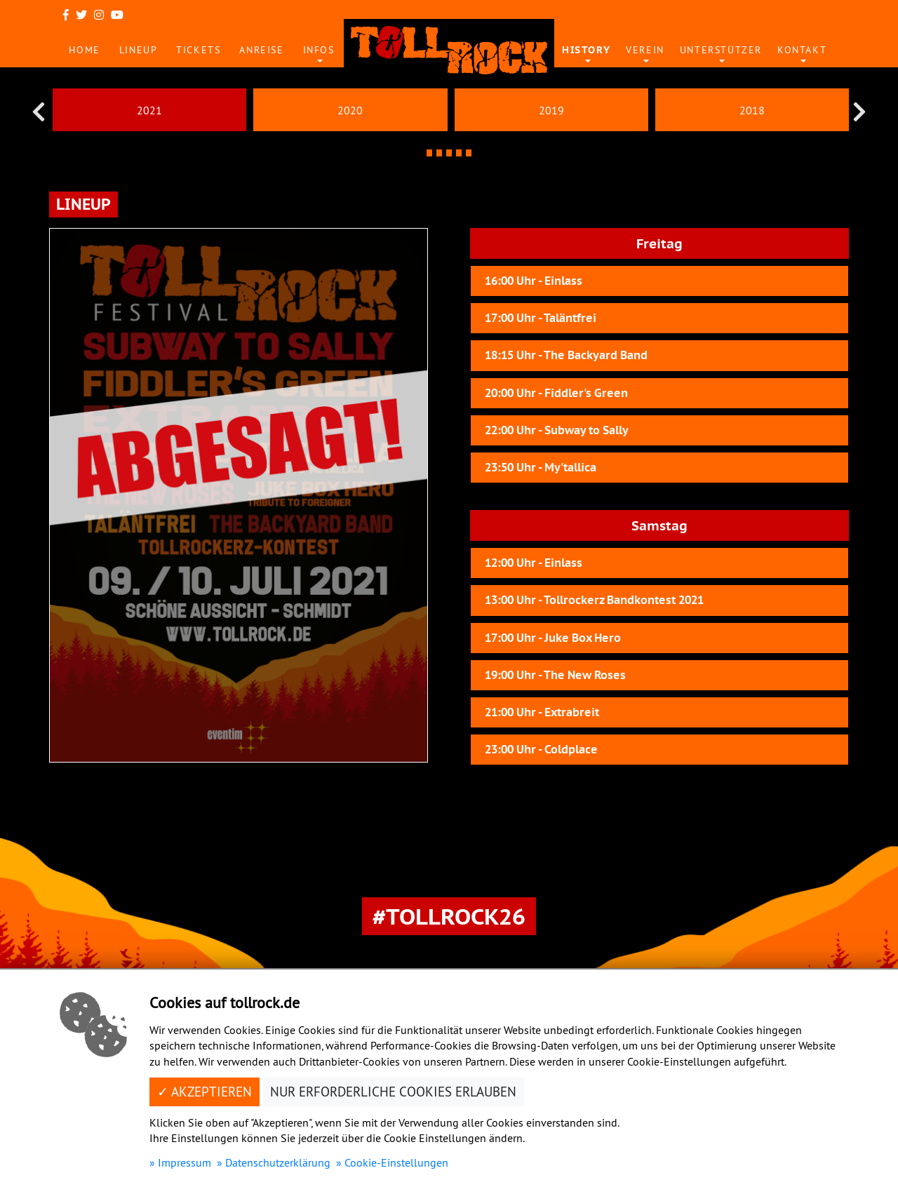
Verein (645, 49)
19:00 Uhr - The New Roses (555, 675)
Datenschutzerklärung (277, 1162)
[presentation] (39, 112)
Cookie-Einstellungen (396, 1162)
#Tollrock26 (449, 916)
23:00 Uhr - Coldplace (541, 749)
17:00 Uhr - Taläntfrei (540, 318)
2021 (149, 110)
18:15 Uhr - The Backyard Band (566, 355)
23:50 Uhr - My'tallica (540, 467)
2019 (551, 110)
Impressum (184, 1162)
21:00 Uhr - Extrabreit (542, 712)
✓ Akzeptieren (204, 1091)
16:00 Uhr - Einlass (533, 281)
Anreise (261, 49)
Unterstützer (721, 49)
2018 (752, 110)
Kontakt (801, 49)
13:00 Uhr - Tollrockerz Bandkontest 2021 (594, 600)
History (586, 49)
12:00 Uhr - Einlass (533, 563)
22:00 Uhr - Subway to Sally (557, 430)
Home (84, 49)
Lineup (138, 49)
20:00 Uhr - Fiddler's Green (556, 393)
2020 (350, 110)
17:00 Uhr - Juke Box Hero (553, 638)
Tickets (198, 49)
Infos (319, 49)
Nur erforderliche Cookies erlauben (393, 1091)
